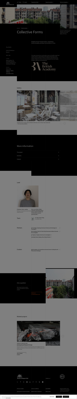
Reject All (59, 396)
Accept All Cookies (65, 396)
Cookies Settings (52, 396)
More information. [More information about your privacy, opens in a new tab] (8, 398)
